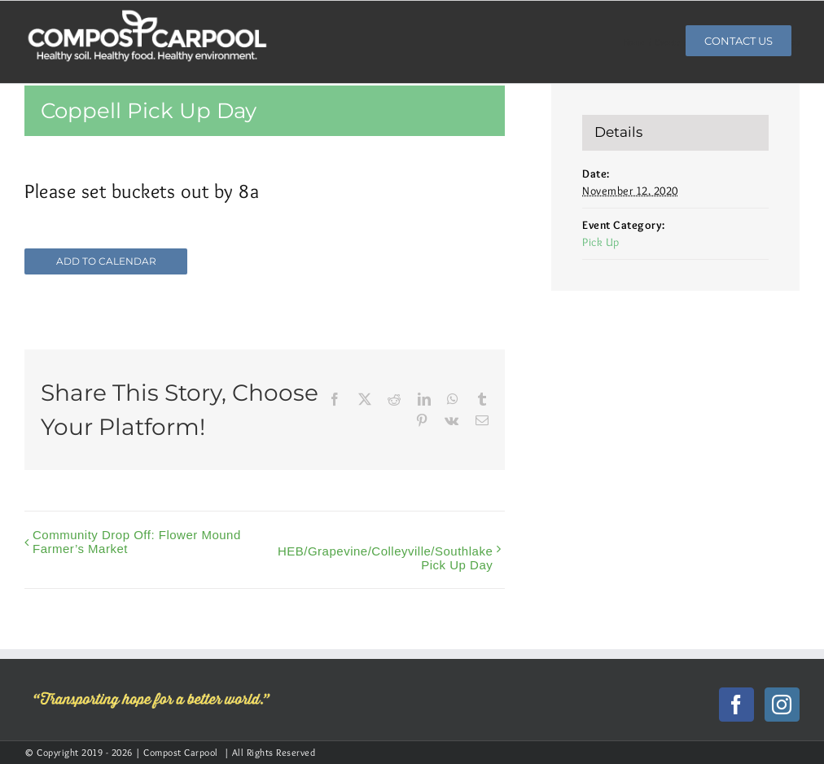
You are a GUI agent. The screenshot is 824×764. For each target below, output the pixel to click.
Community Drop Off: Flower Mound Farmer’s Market (137, 541)
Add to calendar (106, 261)
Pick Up (601, 242)
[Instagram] (782, 704)
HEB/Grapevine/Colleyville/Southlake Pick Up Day (385, 558)
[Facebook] (736, 704)
